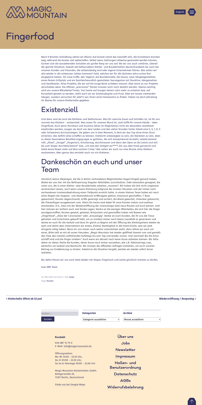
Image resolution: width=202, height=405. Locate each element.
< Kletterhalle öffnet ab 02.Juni (24, 298)
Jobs (125, 343)
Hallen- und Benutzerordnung (125, 365)
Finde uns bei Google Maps (70, 384)
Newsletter (125, 349)
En (180, 11)
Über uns (125, 336)
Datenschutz (125, 374)
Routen (50, 281)
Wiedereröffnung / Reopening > (177, 298)
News (71, 277)
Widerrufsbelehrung (125, 387)
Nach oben (192, 401)
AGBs (125, 380)
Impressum (125, 356)
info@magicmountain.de (78, 346)
